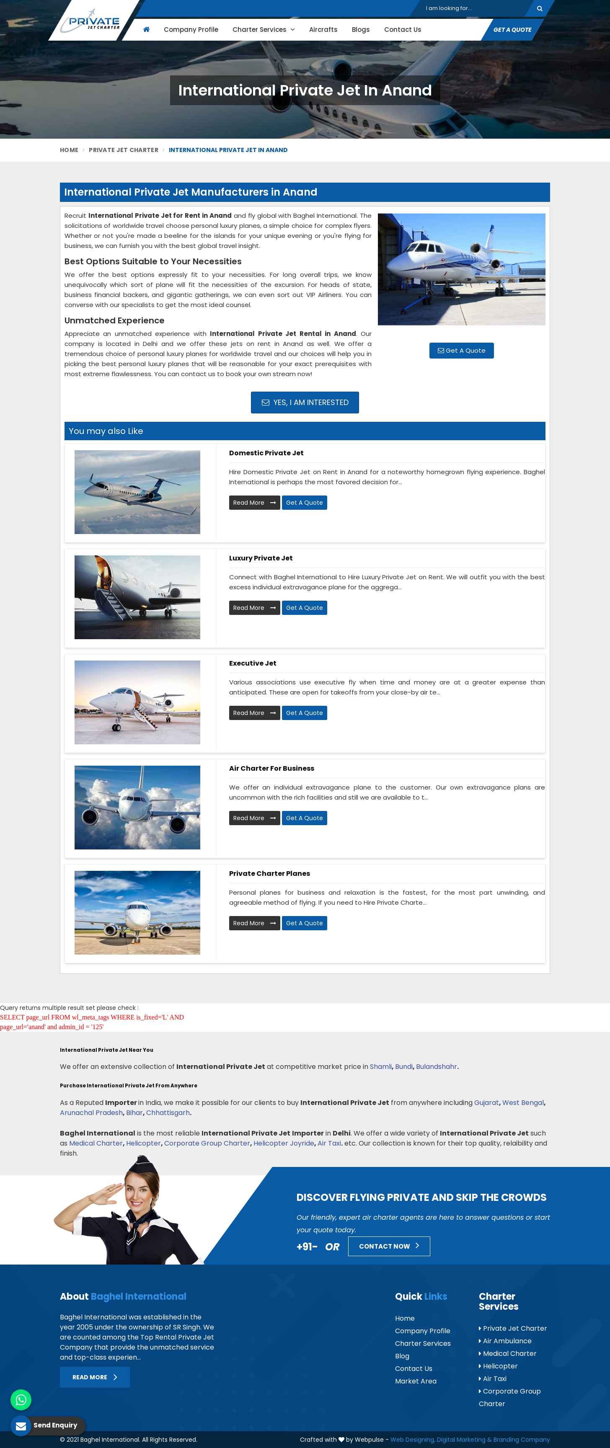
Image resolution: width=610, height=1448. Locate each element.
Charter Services (264, 29)
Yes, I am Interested (305, 402)
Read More (254, 502)
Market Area (416, 1381)
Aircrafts (323, 29)
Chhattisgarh (168, 1113)
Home (69, 150)
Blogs (361, 29)
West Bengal (523, 1102)
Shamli (381, 1066)
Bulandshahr (436, 1066)
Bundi (404, 1066)
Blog (402, 1356)
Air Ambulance (505, 1341)
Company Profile (191, 29)
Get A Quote (513, 30)
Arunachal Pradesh (91, 1113)
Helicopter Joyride (283, 1143)
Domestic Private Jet (266, 453)
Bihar (134, 1113)
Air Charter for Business (271, 768)
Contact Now (389, 1245)
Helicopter (143, 1143)
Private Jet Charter (123, 150)
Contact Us (402, 29)
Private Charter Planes (269, 873)
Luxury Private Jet (261, 558)
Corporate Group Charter (207, 1143)
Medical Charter (96, 1143)
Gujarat (486, 1102)
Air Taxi (329, 1143)
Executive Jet (253, 663)
